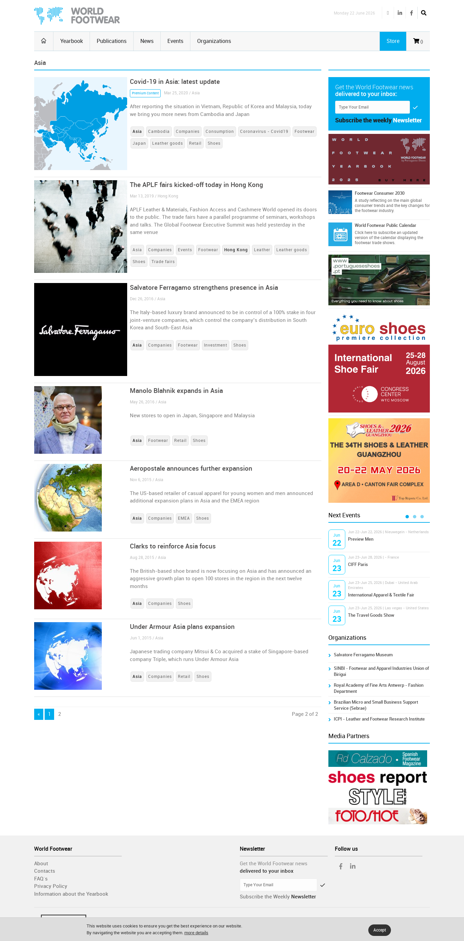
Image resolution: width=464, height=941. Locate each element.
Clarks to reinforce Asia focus (173, 546)
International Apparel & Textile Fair (381, 594)
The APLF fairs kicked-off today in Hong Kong (196, 185)
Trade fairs (163, 261)
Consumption (220, 131)
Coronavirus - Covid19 (264, 131)
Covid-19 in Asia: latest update (175, 82)
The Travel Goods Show (371, 615)
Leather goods (167, 143)
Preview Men (360, 539)
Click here (363, 232)
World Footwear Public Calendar (385, 225)
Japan (139, 143)
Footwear (305, 131)
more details (196, 932)
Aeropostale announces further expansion (191, 468)
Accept (379, 930)
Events (175, 41)
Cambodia (159, 131)
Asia (137, 250)
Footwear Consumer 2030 (379, 193)
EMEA (184, 518)
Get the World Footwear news (273, 864)
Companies (188, 131)
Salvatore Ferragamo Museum (363, 654)
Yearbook (71, 41)
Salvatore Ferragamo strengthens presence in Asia (204, 287)
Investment (215, 345)
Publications (111, 41)
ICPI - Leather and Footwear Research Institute (379, 719)
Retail (195, 143)
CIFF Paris (358, 564)
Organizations (214, 41)
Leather (262, 250)
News (147, 41)
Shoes (214, 143)
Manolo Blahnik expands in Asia (176, 391)
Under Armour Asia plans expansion (182, 627)
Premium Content (145, 93)
